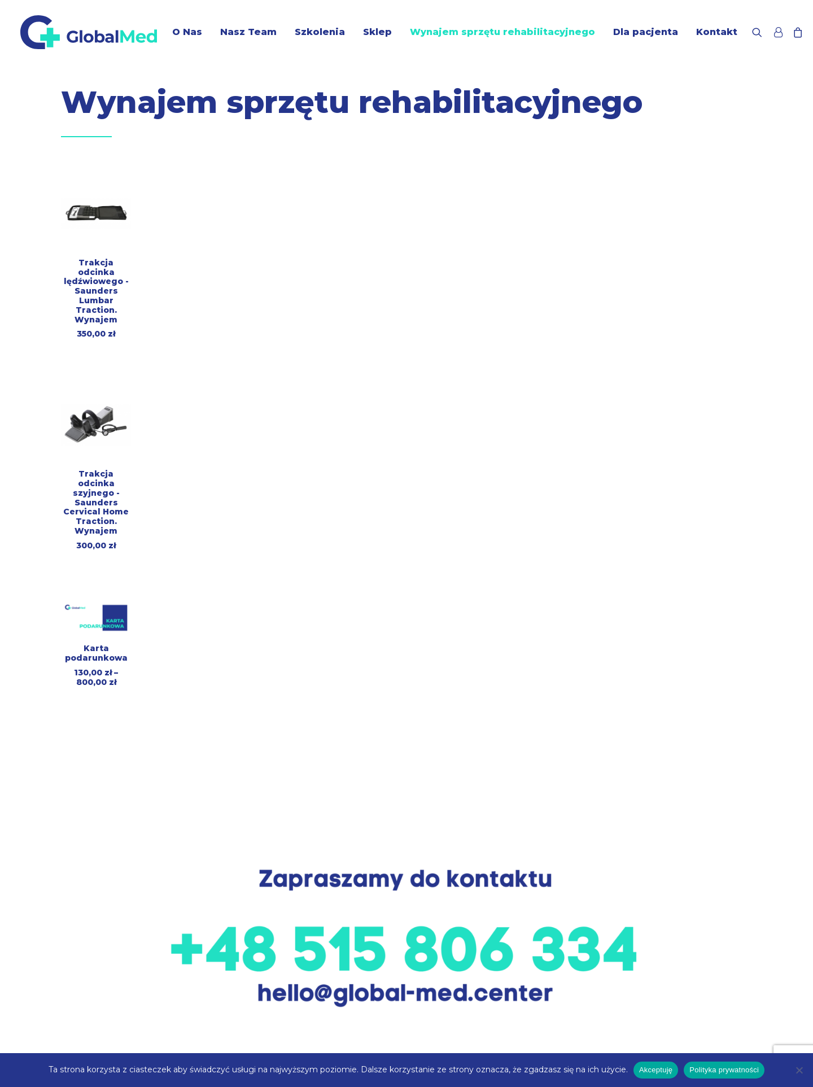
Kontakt (716, 32)
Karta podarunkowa (96, 653)
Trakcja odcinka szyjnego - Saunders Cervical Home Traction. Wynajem (96, 502)
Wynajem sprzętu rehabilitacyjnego (502, 32)
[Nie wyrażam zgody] (799, 1070)
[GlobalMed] (88, 32)
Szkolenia (320, 32)
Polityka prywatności (724, 1070)
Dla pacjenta (645, 32)
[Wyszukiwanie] (759, 32)
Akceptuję (655, 1070)
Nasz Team (248, 32)
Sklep (377, 32)
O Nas (187, 32)
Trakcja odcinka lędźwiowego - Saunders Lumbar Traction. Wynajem (96, 291)
